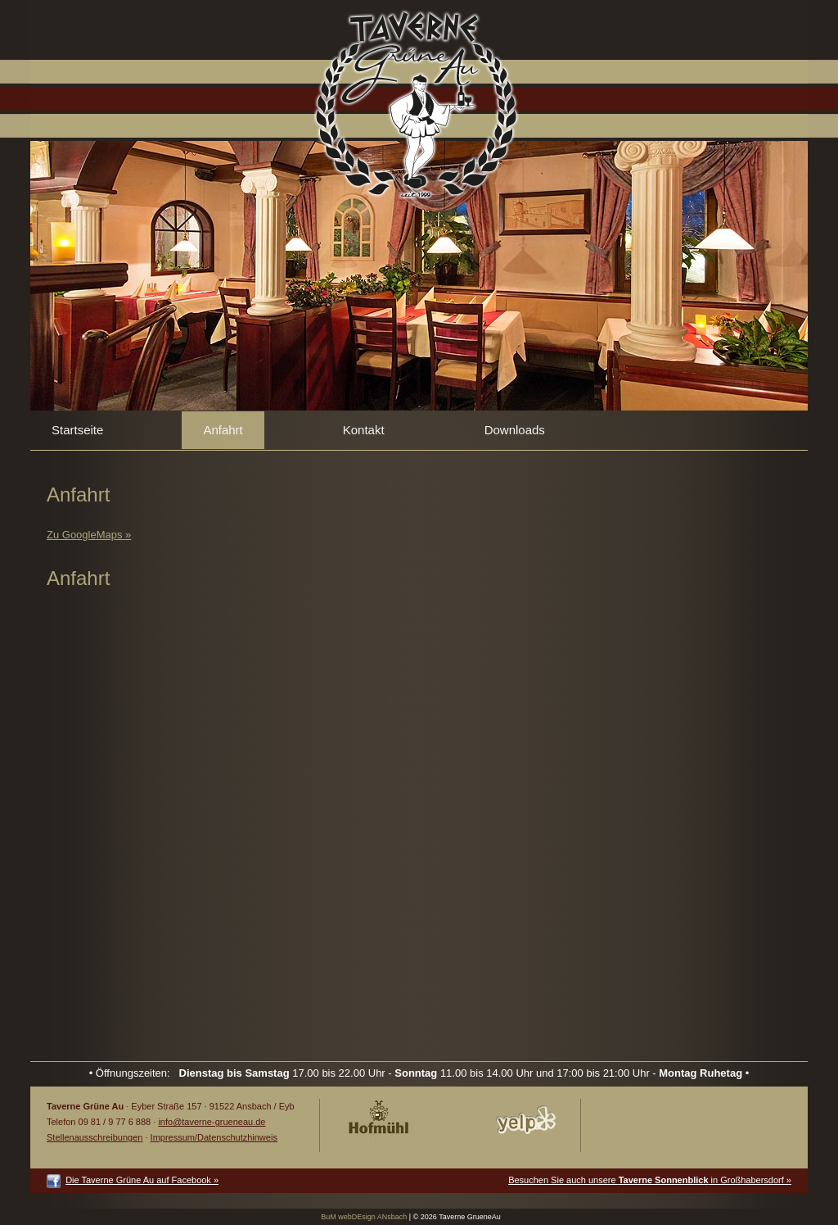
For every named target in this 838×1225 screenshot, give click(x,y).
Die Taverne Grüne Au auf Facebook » (142, 1180)
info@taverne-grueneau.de (211, 1122)
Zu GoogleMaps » (89, 535)
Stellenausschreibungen (94, 1137)
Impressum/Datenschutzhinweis (214, 1137)
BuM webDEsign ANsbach (364, 1217)
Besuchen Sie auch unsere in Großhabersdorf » (649, 1180)
